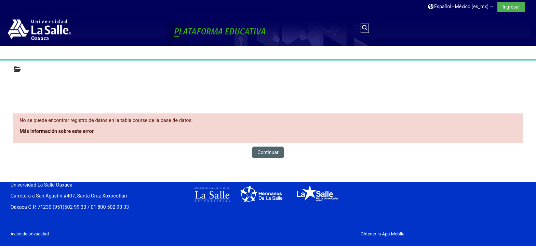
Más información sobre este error (56, 131)
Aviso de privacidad (30, 233)
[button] (460, 6)
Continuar (268, 152)
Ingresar (511, 7)
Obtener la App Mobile (382, 233)
